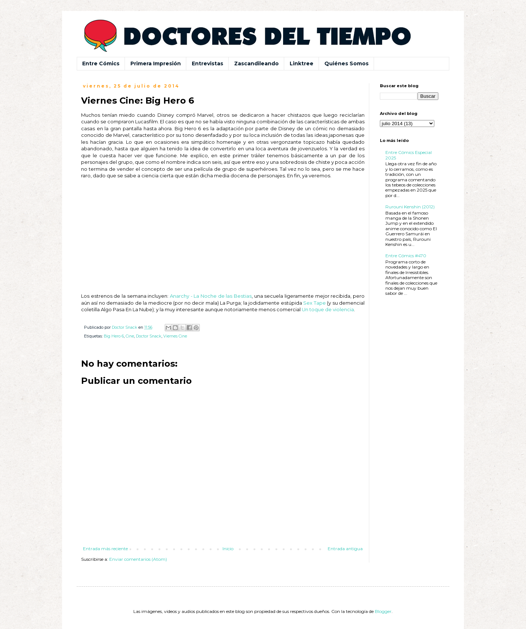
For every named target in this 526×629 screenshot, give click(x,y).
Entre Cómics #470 (405, 255)
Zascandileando (256, 63)
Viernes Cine (175, 336)
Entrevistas (207, 63)
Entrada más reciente (105, 548)
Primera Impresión (155, 63)
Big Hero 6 (114, 336)
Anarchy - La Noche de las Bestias (211, 296)
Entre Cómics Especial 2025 (408, 155)
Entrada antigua (345, 548)
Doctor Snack (148, 336)
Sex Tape (314, 303)
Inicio (227, 548)
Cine (130, 336)
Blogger (383, 611)
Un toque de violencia (328, 309)
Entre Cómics (100, 63)
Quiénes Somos (346, 63)
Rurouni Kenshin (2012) (410, 206)
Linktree (301, 63)
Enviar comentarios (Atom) (138, 559)
